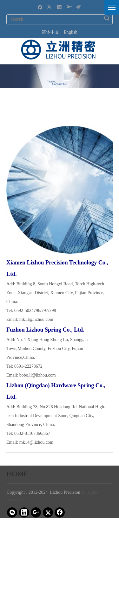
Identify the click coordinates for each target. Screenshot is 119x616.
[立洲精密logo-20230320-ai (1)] (58, 50)
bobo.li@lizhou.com (37, 375)
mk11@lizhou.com (36, 319)
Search (107, 18)
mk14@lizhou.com (36, 442)
